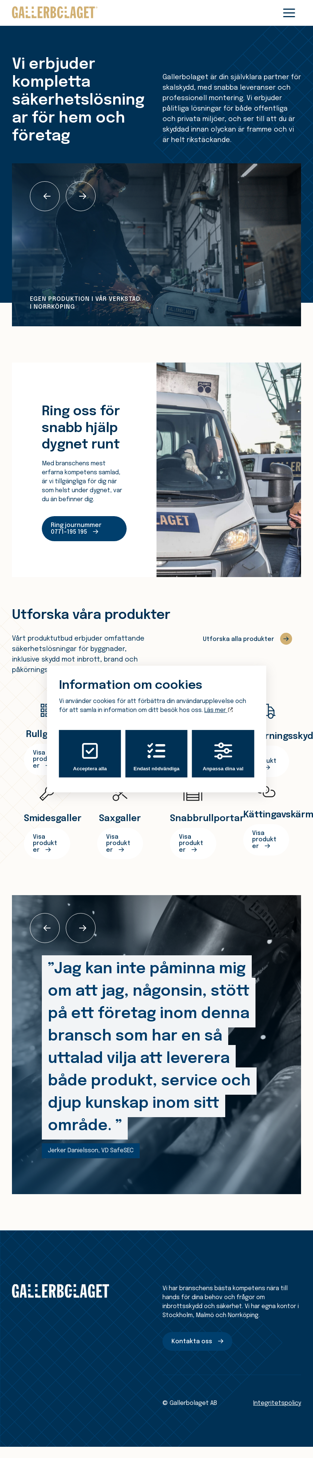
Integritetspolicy (277, 1403)
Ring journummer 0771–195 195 (76, 528)
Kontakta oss (191, 1341)
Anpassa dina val (223, 756)
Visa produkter (45, 843)
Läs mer (218, 710)
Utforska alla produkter (238, 639)
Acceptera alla (90, 756)
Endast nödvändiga (157, 756)
